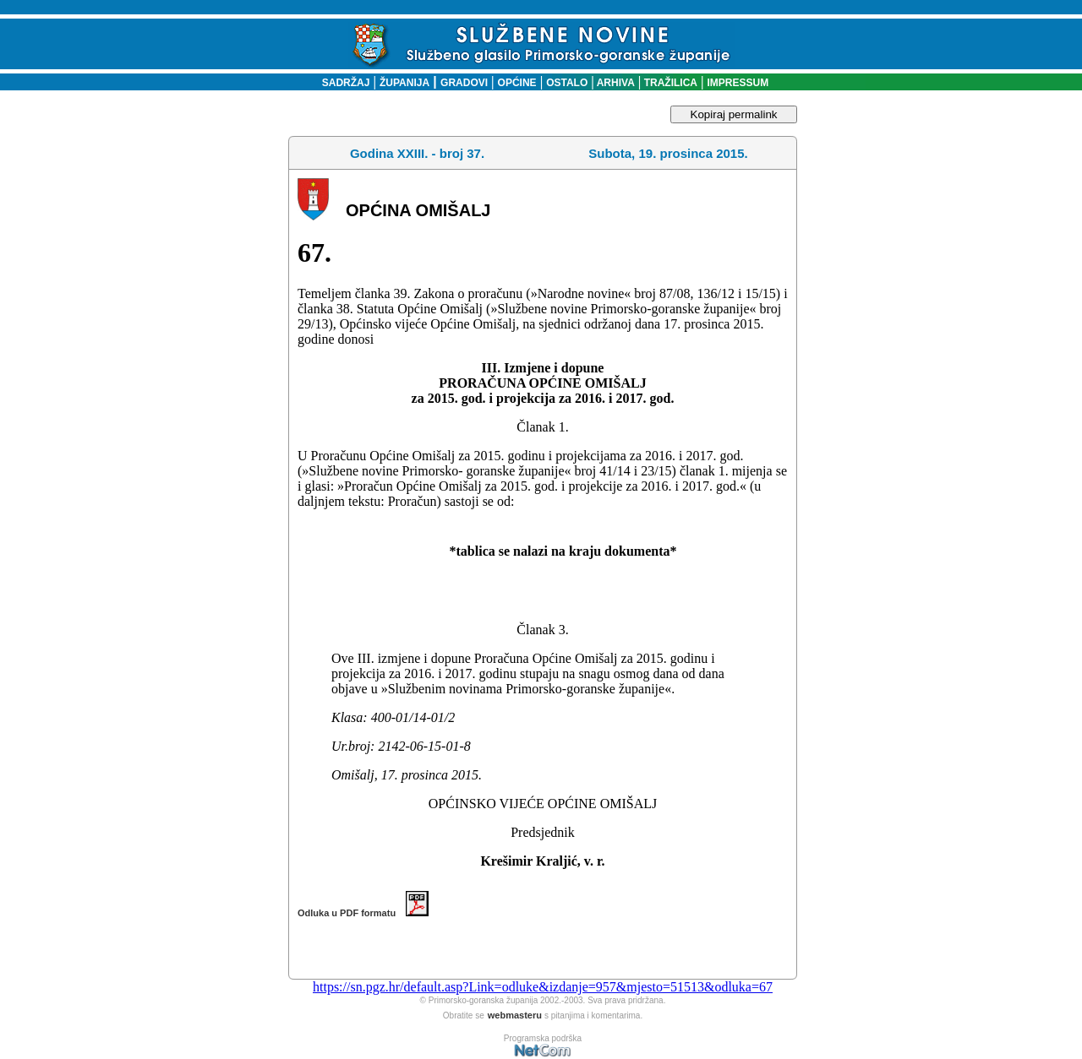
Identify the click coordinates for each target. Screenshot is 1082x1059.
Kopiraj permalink (734, 114)
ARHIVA (614, 83)
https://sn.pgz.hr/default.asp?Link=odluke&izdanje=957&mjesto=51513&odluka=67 (543, 987)
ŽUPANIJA (404, 83)
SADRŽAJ (342, 83)
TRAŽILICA (669, 83)
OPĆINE (517, 83)
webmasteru (515, 1015)
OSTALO (566, 83)
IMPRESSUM (738, 83)
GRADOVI (464, 83)
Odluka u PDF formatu (363, 913)
